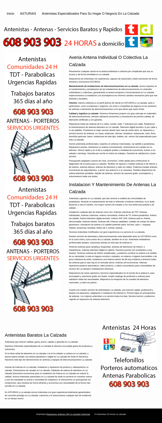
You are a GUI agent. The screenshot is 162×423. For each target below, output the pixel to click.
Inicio (10, 13)
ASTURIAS (28, 13)
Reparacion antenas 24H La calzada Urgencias (68, 414)
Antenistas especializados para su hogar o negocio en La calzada (90, 13)
